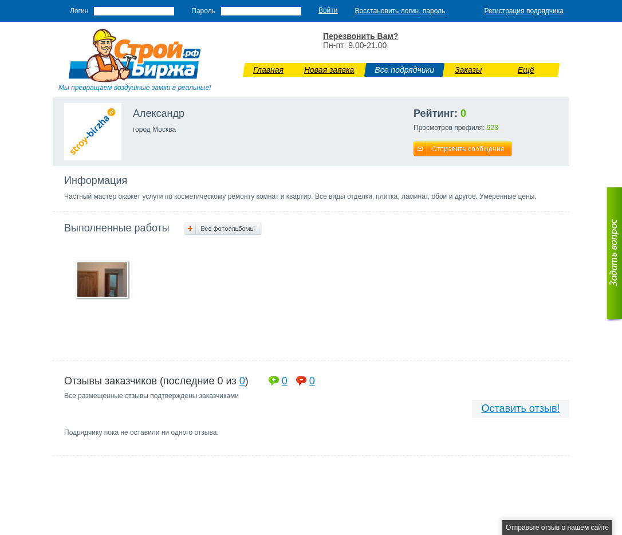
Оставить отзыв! (521, 408)
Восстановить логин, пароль (400, 11)
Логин (79, 11)
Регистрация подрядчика (524, 11)
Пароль (203, 11)
